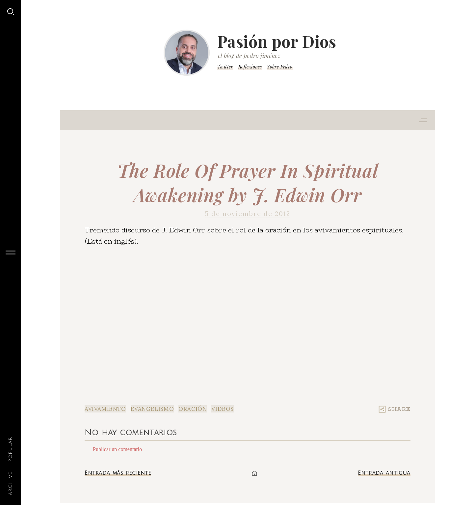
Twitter (225, 67)
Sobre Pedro (279, 67)
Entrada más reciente (118, 473)
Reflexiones (250, 67)
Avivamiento (105, 408)
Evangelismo (152, 408)
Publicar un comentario (117, 449)
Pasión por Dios (276, 41)
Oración (192, 408)
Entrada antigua (384, 473)
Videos (222, 408)
